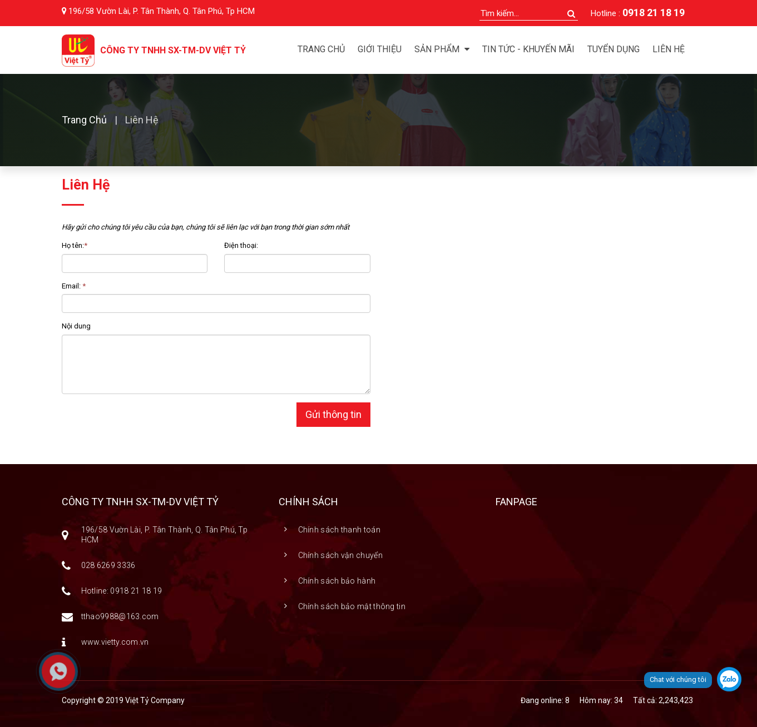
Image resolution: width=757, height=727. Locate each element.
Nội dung (76, 326)
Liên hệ (668, 49)
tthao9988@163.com (120, 616)
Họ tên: (74, 245)
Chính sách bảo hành (337, 580)
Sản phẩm (441, 49)
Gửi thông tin (333, 414)
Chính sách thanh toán (339, 529)
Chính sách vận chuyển (340, 555)
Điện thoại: (241, 245)
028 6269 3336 (108, 565)
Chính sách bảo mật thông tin (351, 606)
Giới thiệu (380, 49)
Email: (74, 286)
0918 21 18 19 (653, 12)
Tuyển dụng (613, 49)
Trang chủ (321, 49)
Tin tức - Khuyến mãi (528, 49)
